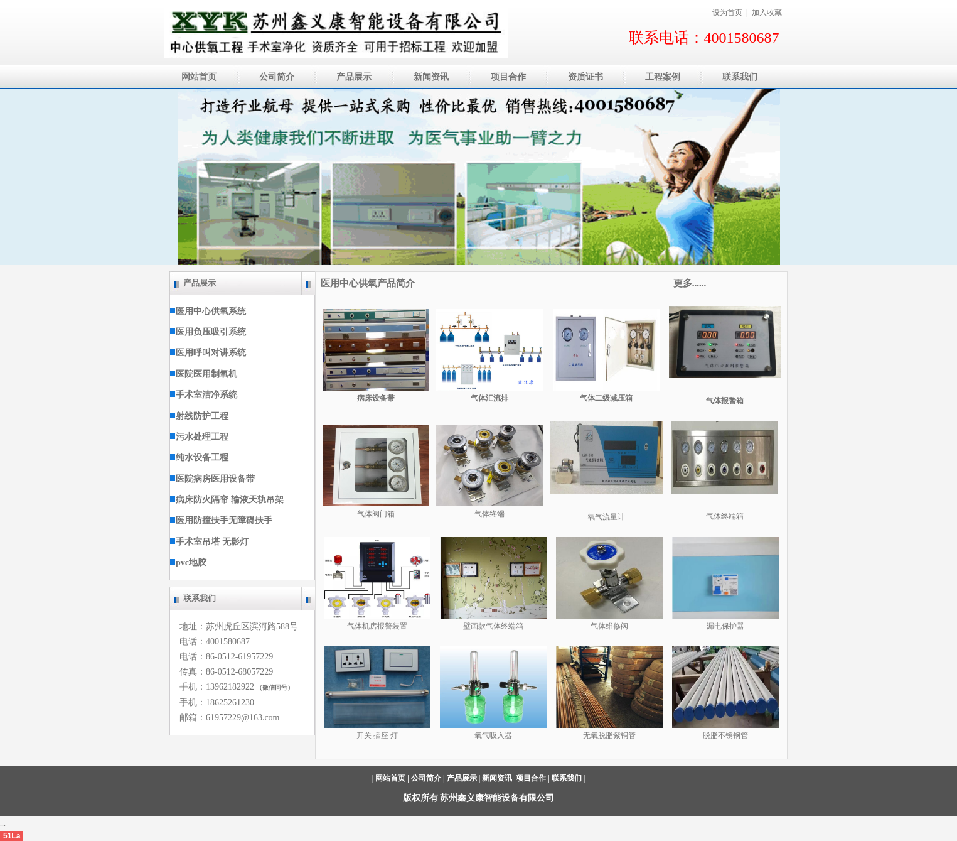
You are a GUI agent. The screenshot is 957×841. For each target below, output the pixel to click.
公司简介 (426, 778)
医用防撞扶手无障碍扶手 (221, 520)
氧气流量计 (606, 517)
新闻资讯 (497, 778)
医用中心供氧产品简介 (371, 283)
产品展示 (462, 778)
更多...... (688, 283)
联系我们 (567, 778)
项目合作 (531, 778)
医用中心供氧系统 (208, 311)
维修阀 (617, 626)
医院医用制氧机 (203, 374)
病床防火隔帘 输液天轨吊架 (227, 499)
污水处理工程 (199, 437)
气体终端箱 (725, 516)
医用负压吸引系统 (208, 332)
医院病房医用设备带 (212, 479)
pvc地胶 (188, 562)
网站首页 (390, 778)
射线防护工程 (199, 416)
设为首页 (727, 12)
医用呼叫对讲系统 (208, 352)
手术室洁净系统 (203, 394)
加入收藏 (767, 12)
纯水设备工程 (199, 457)
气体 (598, 626)
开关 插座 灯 (377, 735)
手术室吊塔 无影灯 (209, 541)
